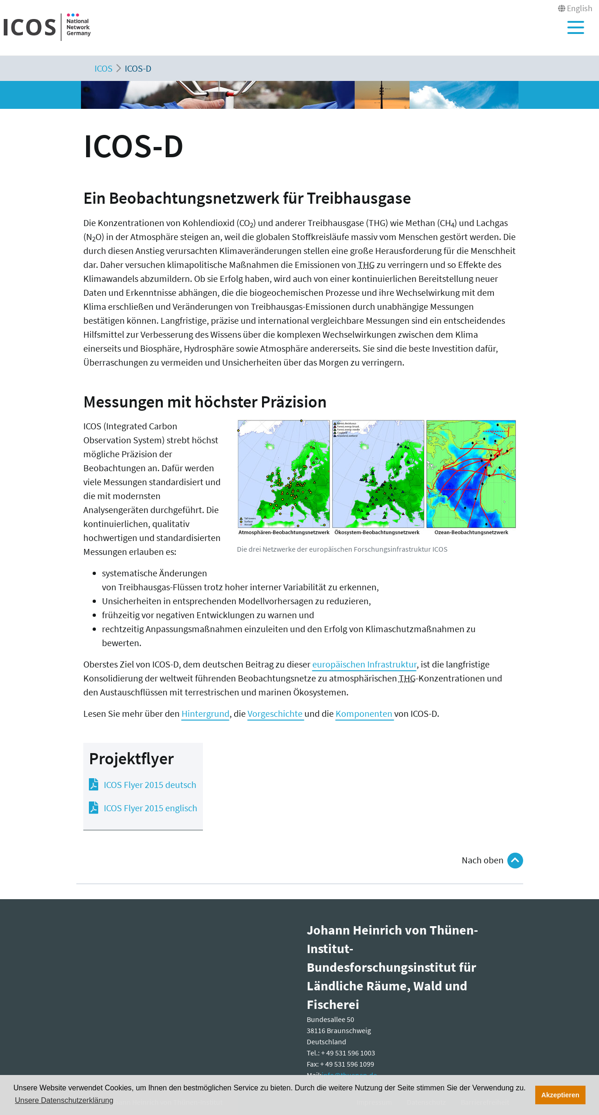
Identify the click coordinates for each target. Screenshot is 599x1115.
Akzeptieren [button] (560, 1095)
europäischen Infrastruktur (364, 664)
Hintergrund (205, 713)
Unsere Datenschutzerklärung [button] (64, 1100)
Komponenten (365, 713)
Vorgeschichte (276, 713)
